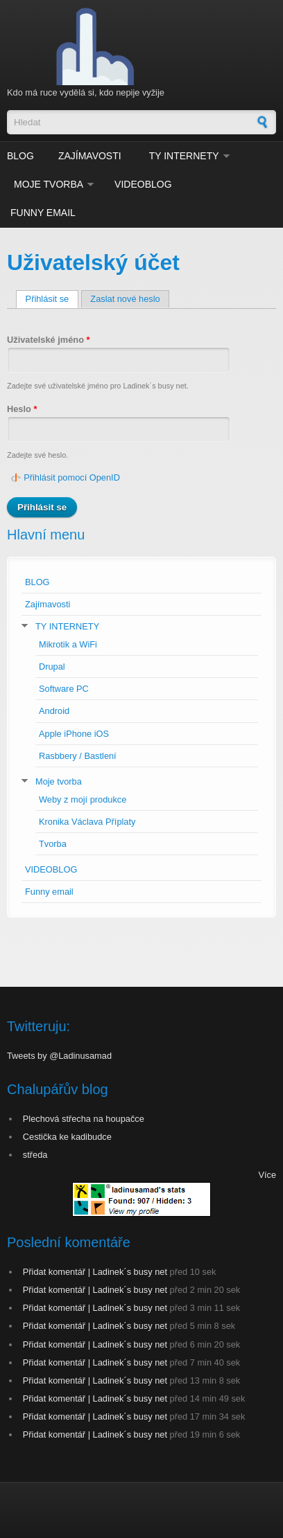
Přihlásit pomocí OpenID (72, 477)
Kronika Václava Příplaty (87, 821)
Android (54, 711)
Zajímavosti (89, 155)
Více (267, 1175)
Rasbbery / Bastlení (78, 756)
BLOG (20, 155)
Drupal (52, 666)
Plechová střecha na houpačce (83, 1119)
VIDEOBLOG (142, 184)
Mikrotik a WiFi (68, 644)
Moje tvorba (48, 184)
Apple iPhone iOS (74, 733)
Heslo (22, 409)
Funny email (43, 212)
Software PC (64, 688)
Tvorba (53, 844)
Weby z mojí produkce (82, 799)
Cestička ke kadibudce (67, 1137)
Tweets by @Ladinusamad (59, 1055)
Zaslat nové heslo (125, 299)
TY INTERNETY (184, 155)
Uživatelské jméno (48, 339)
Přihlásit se (52, 299)
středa (35, 1155)
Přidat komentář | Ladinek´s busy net (95, 1272)
